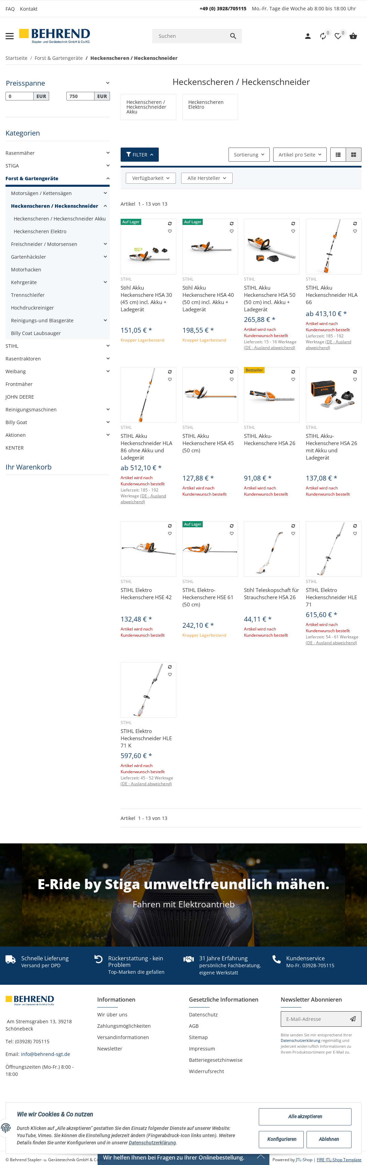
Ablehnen (329, 1139)
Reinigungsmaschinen (31, 409)
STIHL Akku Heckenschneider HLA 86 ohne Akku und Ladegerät (146, 446)
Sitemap (198, 1037)
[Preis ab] (19, 96)
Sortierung (246, 154)
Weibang (15, 371)
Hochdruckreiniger (32, 307)
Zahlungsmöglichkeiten (124, 1026)
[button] (334, 36)
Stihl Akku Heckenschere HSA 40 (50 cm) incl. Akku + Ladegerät (208, 298)
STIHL (11, 346)
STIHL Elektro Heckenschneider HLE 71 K (146, 738)
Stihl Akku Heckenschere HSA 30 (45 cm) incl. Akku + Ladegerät (146, 298)
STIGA (12, 165)
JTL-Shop (304, 1160)
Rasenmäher (20, 153)
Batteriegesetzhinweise (216, 1060)
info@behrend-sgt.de (45, 1054)
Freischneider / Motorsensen (44, 244)
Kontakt (28, 9)
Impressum (202, 1048)
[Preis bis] (80, 96)
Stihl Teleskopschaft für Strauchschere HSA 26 (271, 593)
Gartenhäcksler (28, 257)
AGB (194, 1026)
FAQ (10, 9)
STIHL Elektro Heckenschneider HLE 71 (331, 597)
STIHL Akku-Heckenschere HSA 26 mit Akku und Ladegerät (331, 446)
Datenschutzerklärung (300, 1040)
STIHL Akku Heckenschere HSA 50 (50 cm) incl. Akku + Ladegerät (270, 298)
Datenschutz (203, 1014)
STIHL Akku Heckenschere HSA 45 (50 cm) (208, 443)
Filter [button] (136, 154)
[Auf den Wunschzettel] (170, 231)
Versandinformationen (123, 1037)
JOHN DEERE (19, 396)
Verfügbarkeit (148, 178)
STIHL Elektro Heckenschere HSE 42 (146, 593)
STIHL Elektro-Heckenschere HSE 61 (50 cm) (208, 597)
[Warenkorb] (349, 36)
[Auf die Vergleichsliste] (170, 223)
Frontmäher (19, 384)
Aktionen (15, 435)
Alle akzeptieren (305, 1116)
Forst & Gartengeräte (31, 178)
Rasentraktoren (23, 358)
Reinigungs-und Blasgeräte (42, 320)
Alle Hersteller (204, 178)
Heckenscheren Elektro (40, 231)
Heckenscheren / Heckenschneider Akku (60, 218)
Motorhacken (26, 269)
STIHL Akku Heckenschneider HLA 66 (331, 294)
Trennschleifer (28, 295)
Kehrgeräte (24, 282)
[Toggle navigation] (9, 36)
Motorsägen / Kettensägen (41, 193)
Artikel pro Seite (297, 154)
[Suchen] (188, 36)
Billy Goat (16, 422)
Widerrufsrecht (206, 1071)
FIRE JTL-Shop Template (339, 1160)
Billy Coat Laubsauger (36, 333)
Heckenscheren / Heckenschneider (54, 206)
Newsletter (109, 1048)
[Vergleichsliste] (319, 36)
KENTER (14, 447)
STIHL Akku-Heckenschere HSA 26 (270, 439)
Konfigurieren (282, 1139)
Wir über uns (112, 1014)
